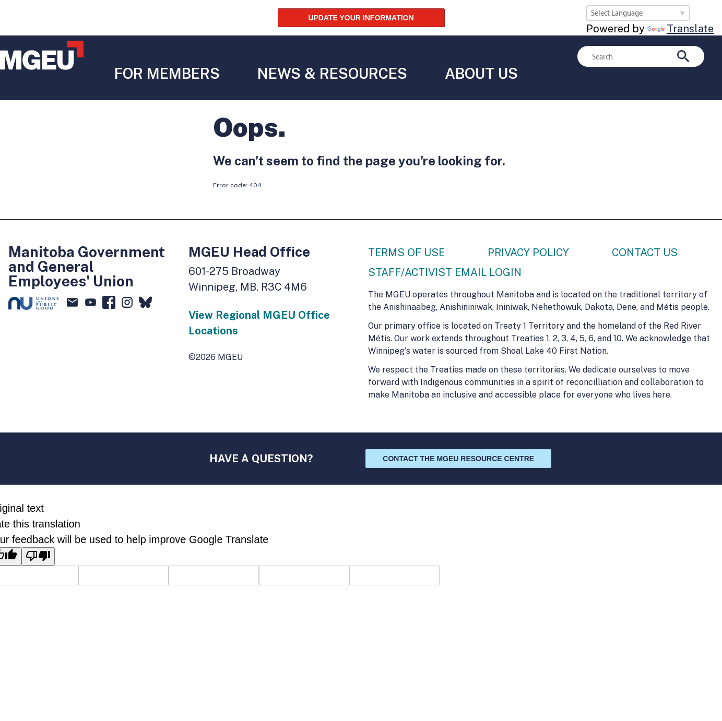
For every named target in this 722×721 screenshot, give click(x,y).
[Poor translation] (38, 534)
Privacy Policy (528, 230)
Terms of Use (406, 230)
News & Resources (329, 56)
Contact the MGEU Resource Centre (458, 436)
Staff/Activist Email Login (445, 250)
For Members (163, 56)
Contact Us (645, 230)
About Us (477, 56)
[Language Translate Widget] (638, 13)
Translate (680, 28)
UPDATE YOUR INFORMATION (360, 18)
